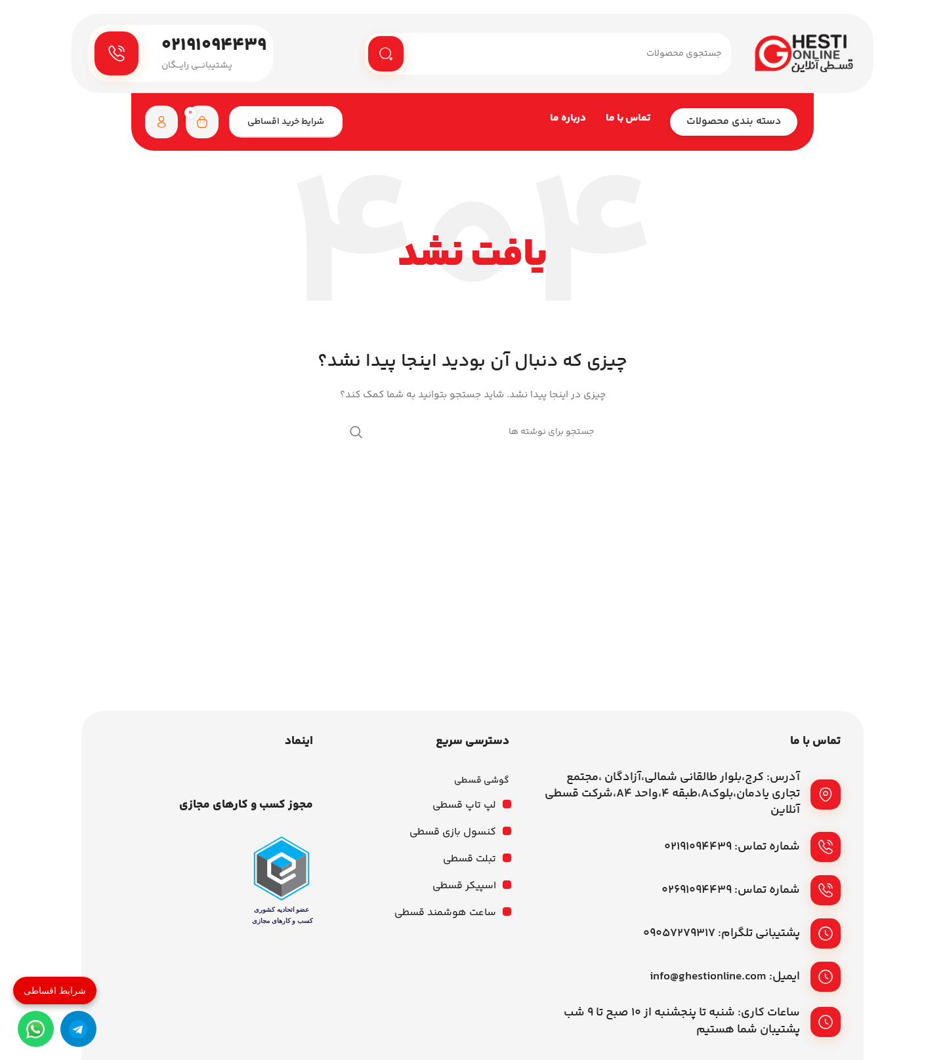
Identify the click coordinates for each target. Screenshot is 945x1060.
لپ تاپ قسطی (464, 807)
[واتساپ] (36, 1029)
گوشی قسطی (481, 782)
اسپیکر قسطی (464, 888)
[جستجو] (548, 54)
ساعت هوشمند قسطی (445, 915)
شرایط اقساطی (55, 990)
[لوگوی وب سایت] (804, 54)
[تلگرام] (78, 1029)
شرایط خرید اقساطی (285, 124)
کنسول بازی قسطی (453, 834)
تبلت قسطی (469, 861)
